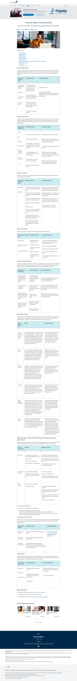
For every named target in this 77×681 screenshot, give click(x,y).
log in (55, 242)
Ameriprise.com (7, 670)
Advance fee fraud (22, 54)
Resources (33, 5)
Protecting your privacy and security (51, 613)
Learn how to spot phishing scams (24, 612)
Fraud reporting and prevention (42, 596)
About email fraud (50, 670)
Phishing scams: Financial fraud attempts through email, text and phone (32, 61)
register (51, 242)
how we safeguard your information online (52, 533)
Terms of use (34, 670)
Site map (55, 670)
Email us (39, 641)
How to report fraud (22, 65)
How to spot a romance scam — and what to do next (38, 613)
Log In (66, 5)
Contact (38, 5)
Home (11, 5)
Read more (28, 616)
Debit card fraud (22, 57)
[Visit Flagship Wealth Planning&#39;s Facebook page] (38, 646)
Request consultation (28, 14)
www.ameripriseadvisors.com (47, 280)
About (15, 5)
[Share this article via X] (37, 29)
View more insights (38, 622)
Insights (27, 5)
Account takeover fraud (23, 62)
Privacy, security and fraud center (42, 670)
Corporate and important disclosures (16, 670)
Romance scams (22, 55)
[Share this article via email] (22, 30)
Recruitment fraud (22, 52)
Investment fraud (22, 59)
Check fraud (21, 64)
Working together (21, 5)
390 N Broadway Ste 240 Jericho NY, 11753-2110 (43, 643)
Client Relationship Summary (27, 670)
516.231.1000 (39, 639)
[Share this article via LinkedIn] (33, 29)
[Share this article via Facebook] (27, 29)
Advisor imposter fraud (23, 58)
